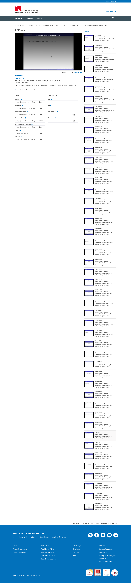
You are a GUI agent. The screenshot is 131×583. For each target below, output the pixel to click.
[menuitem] (19, 18)
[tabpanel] (48, 117)
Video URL (18, 99)
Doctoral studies (47, 552)
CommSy (18, 130)
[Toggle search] (113, 18)
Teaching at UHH (47, 549)
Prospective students (20, 549)
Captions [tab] (37, 90)
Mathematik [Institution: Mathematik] (19, 78)
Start (50, 99)
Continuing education (20, 552)
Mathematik (76, 25)
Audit (96, 570)
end (49, 105)
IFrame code (19, 105)
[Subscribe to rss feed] (84, 31)
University (76, 546)
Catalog (31, 25)
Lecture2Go (20, 25)
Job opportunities (47, 556)
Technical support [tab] (26, 90)
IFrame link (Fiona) (20, 118)
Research (44, 546)
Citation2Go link (53, 112)
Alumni (75, 556)
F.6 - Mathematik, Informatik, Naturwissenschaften (53, 25)
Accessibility (113, 523)
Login (107, 1)
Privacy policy (94, 523)
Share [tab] (17, 90)
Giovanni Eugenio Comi (21, 83)
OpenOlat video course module (24, 124)
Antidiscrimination (105, 561)
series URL (18, 137)
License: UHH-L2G (67, 72)
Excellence (76, 549)
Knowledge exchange (48, 559)
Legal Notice (76, 523)
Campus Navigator (105, 549)
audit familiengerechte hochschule (89, 572)
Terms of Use (104, 523)
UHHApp (102, 552)
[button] (113, 1)
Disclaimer (84, 523)
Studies (15, 546)
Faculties (76, 552)
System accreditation (114, 571)
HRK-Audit (106, 570)
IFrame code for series (21, 112)
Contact (102, 546)
